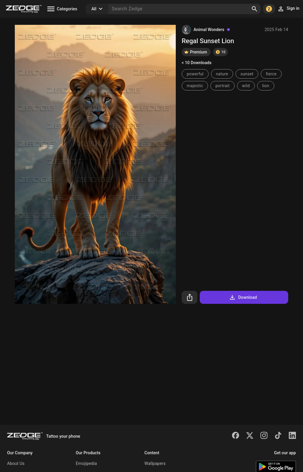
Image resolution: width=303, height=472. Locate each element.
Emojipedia (86, 463)
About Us (16, 463)
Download (243, 297)
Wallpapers (155, 463)
